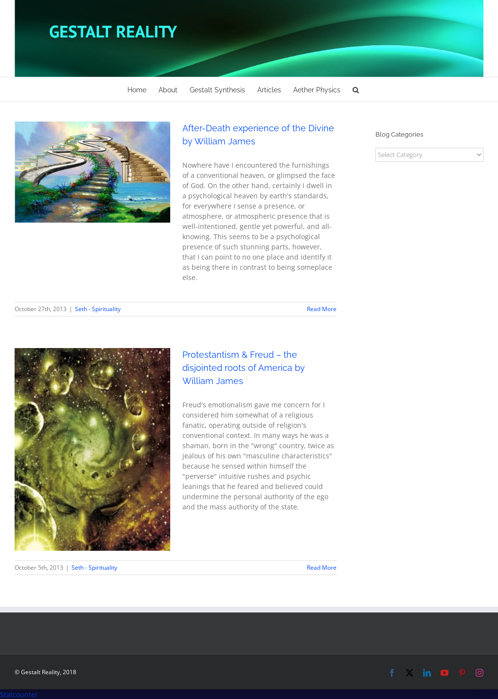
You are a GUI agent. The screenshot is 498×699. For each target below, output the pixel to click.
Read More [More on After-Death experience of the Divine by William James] (322, 309)
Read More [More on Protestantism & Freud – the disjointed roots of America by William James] (322, 567)
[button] (356, 89)
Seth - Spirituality (98, 309)
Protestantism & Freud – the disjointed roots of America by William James (243, 368)
